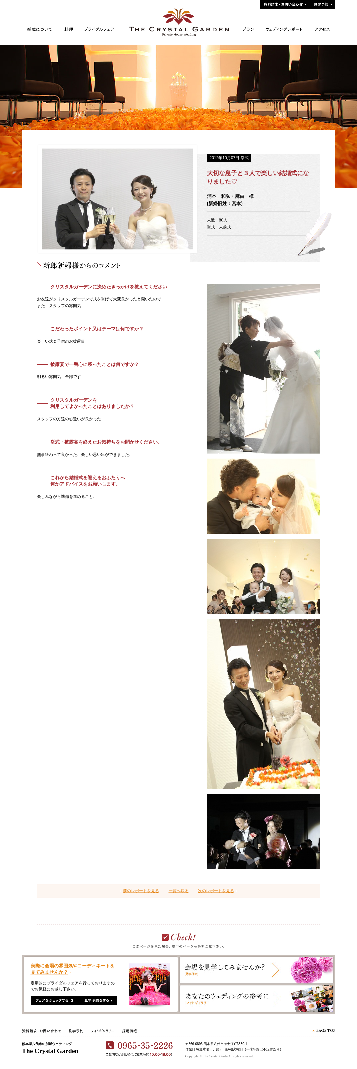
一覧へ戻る (179, 891)
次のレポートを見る (216, 891)
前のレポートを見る (141, 891)
